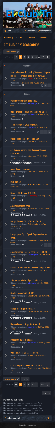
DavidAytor (33, 255)
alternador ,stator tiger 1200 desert (26, 280)
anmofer (31, 270)
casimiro (31, 327)
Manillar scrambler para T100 (23, 100)
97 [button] (43, 57)
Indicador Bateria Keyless (21, 339)
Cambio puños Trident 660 (22, 293)
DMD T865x (15, 181)
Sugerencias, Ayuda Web (33, 83)
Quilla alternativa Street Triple (24, 352)
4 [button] (32, 57)
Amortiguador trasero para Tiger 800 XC (28, 252)
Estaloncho (32, 368)
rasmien (31, 114)
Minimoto (32, 283)
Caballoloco (33, 311)
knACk (31, 78)
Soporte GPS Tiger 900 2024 (23, 193)
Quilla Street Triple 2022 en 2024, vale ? (28, 111)
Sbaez (30, 355)
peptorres (32, 342)
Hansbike (32, 208)
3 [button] (28, 57)
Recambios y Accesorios (21, 44)
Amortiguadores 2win (20, 205)
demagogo (32, 103)
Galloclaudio (33, 224)
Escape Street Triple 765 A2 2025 (25, 221)
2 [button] (24, 57)
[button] (16, 57)
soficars (31, 141)
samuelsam (32, 240)
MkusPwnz (32, 296)
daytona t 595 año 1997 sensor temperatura (30, 267)
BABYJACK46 (34, 184)
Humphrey (32, 196)
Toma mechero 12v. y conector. (24, 124)
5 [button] (36, 57)
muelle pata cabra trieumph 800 (24, 138)
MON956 (31, 172)
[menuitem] (7, 31)
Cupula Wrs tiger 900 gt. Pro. (23, 308)
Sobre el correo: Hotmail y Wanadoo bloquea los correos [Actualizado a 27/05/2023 (30, 73)
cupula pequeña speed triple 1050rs (26, 365)
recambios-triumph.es (20, 169)
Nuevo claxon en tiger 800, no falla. (26, 324)
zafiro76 (31, 127)
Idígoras (31, 156)
